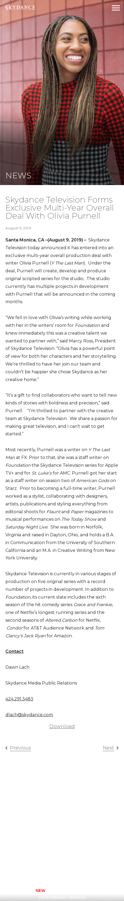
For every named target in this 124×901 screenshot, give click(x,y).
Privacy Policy (57, 890)
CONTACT (20, 890)
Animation (42, 810)
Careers (76, 817)
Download (62, 726)
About (74, 810)
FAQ (71, 824)
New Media (43, 831)
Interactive (44, 824)
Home (37, 803)
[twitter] (63, 868)
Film (36, 817)
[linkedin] (92, 868)
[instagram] (48, 868)
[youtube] (78, 868)
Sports (39, 839)
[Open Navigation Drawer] (116, 8)
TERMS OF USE (99, 890)
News (73, 831)
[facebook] (34, 868)
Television (78, 803)
